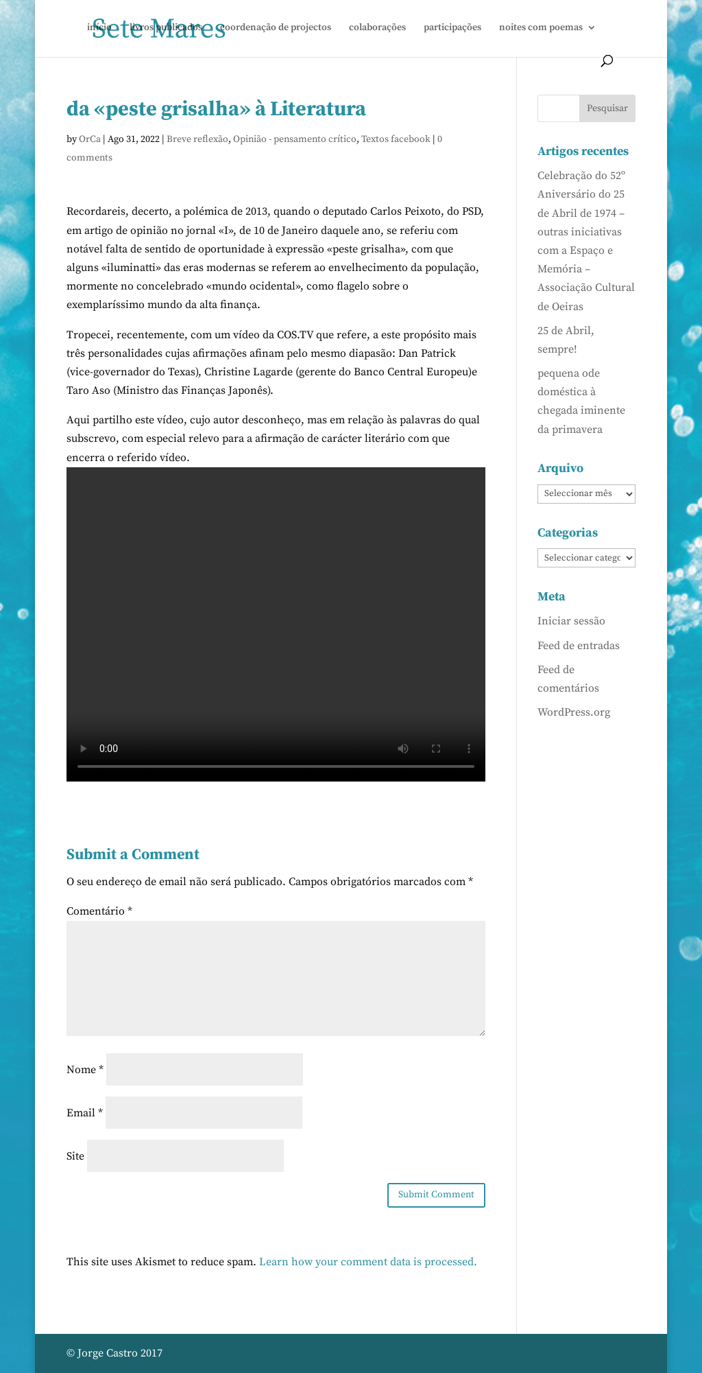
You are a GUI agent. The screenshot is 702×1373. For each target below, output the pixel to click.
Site (75, 1156)
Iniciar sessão (571, 621)
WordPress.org (573, 712)
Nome (85, 1070)
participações (452, 28)
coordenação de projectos (275, 28)
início (99, 28)
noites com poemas (541, 28)
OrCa (90, 139)
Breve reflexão (197, 139)
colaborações (377, 28)
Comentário (99, 911)
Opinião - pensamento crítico (294, 139)
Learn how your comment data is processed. (368, 1262)
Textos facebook (396, 139)
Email (84, 1113)
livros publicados (166, 28)
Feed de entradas (578, 646)
